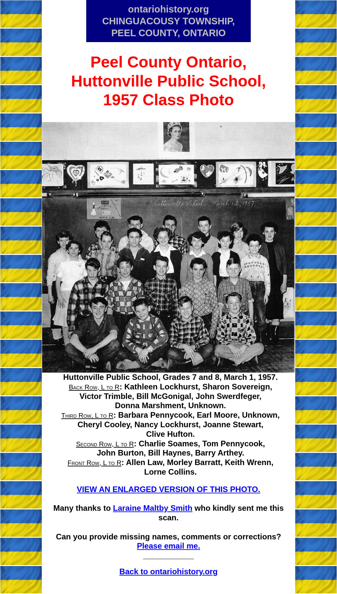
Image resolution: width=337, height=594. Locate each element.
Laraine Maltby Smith (152, 508)
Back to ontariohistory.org (168, 571)
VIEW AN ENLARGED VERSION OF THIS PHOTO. (168, 489)
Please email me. (168, 545)
